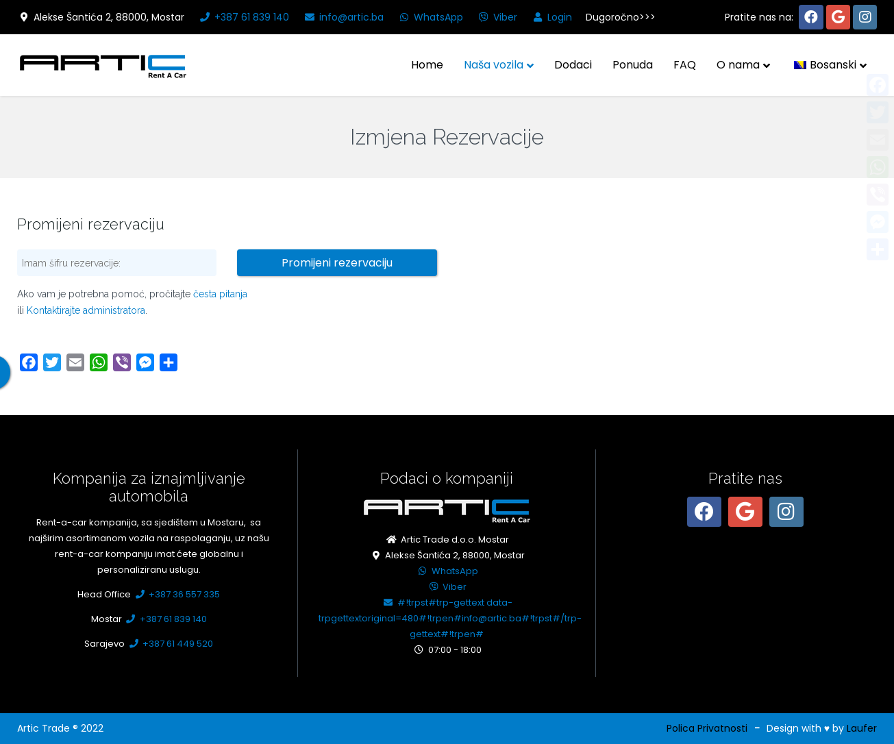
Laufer (862, 728)
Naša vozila (493, 65)
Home (427, 65)
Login (551, 17)
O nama (738, 65)
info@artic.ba (343, 17)
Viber (497, 17)
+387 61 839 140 (243, 17)
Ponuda (632, 65)
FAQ (684, 65)
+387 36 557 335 (176, 594)
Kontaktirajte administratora (86, 310)
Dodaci (573, 65)
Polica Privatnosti (707, 728)
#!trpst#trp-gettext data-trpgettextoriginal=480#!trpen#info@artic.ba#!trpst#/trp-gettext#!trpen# (450, 618)
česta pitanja (220, 293)
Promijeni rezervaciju (337, 263)
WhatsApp (430, 17)
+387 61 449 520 (170, 643)
